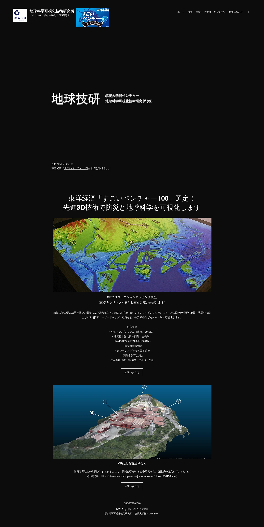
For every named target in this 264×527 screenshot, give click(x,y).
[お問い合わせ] (132, 372)
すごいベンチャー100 (76, 168)
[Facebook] (248, 12)
